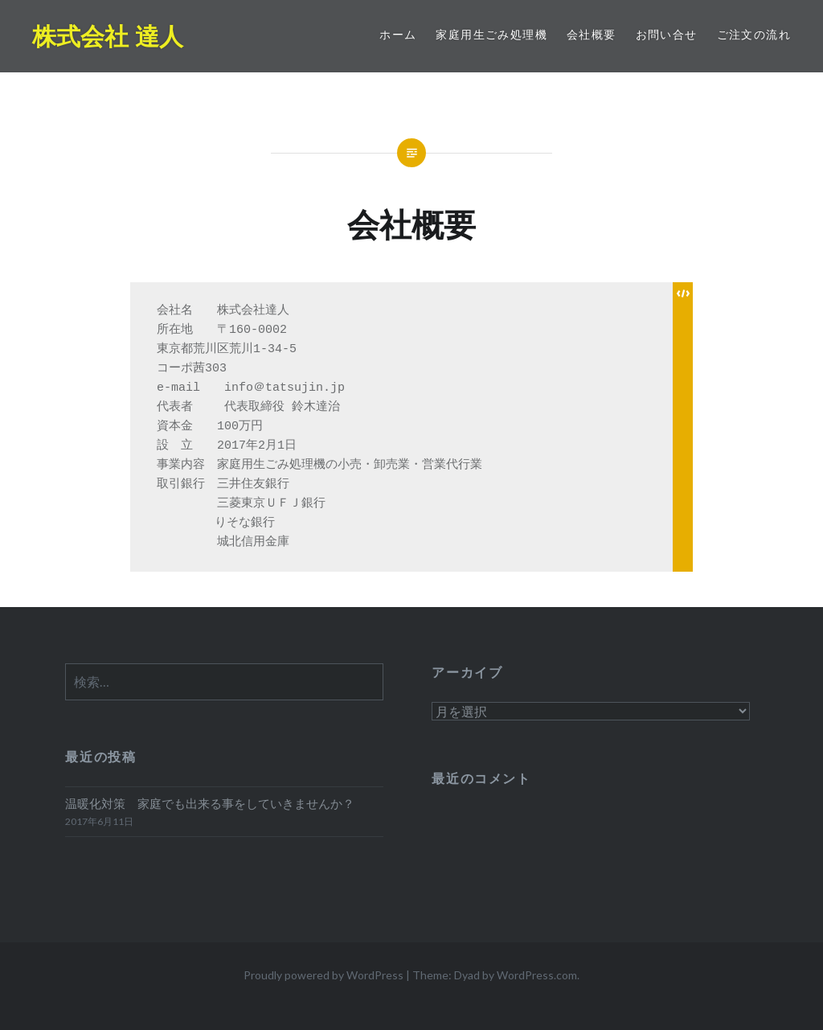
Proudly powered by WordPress (323, 975)
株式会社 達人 (107, 35)
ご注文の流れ (754, 34)
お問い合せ (667, 34)
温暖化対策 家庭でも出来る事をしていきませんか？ (209, 803)
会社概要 (591, 34)
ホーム (397, 34)
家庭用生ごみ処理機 (491, 34)
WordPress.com (537, 975)
